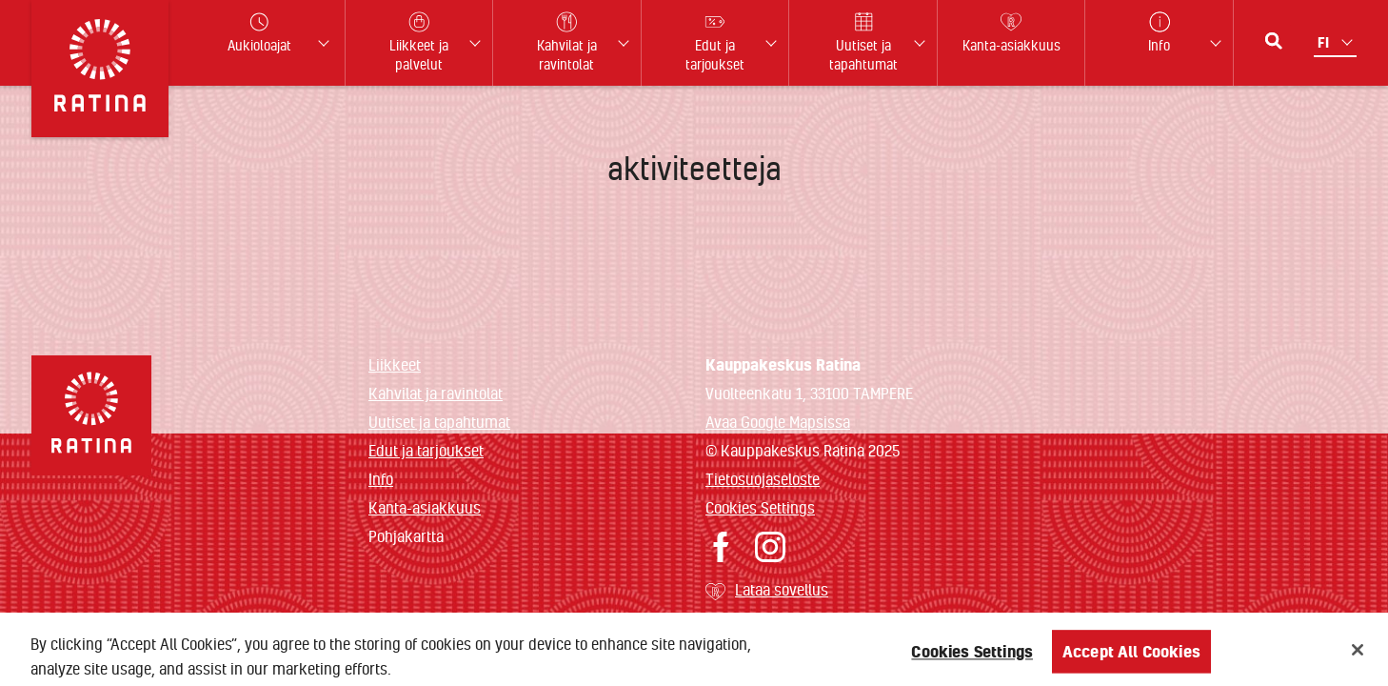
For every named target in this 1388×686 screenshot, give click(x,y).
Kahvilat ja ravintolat (435, 393)
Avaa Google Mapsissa (777, 422)
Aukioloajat (259, 32)
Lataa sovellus (781, 589)
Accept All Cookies (1131, 657)
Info (380, 479)
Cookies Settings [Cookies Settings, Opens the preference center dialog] (972, 657)
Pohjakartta (406, 536)
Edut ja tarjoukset (426, 450)
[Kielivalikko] (1337, 42)
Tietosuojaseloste (762, 479)
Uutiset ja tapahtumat (439, 422)
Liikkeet (394, 364)
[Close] (1357, 655)
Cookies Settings (760, 507)
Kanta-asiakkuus (424, 507)
